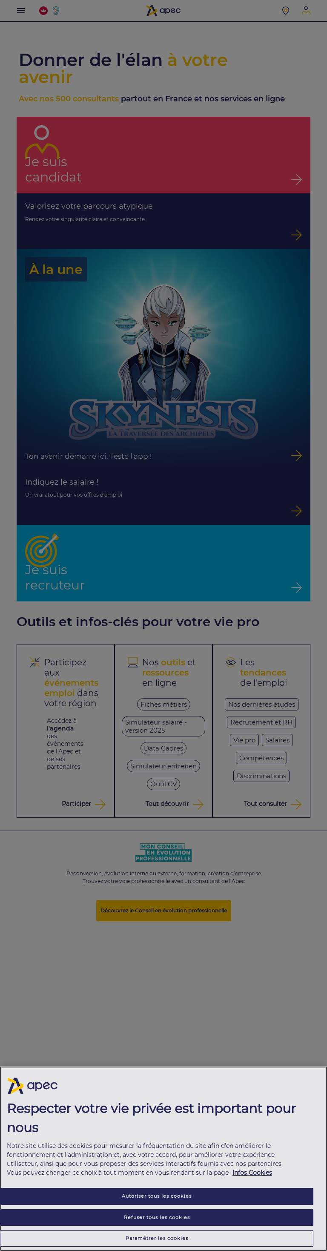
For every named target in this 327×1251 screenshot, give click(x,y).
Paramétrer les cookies (157, 1239)
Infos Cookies (252, 1174)
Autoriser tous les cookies (157, 1197)
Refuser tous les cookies (157, 1218)
